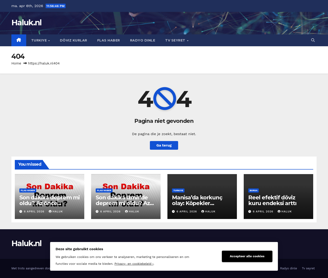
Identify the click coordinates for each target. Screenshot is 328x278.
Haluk (56, 211)
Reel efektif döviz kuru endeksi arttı (272, 200)
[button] (313, 40)
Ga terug (164, 145)
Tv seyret (175, 40)
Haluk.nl (26, 22)
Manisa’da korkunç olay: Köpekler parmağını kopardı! (197, 203)
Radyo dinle (142, 40)
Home (16, 63)
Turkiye (39, 40)
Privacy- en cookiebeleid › (133, 263)
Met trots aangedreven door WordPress (40, 268)
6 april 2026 (35, 211)
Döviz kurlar (73, 40)
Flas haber (108, 40)
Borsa (253, 190)
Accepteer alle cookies (247, 256)
